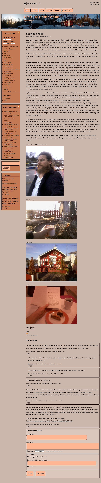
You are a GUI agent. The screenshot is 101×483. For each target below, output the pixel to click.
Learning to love (8, 67)
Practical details (8, 58)
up (27, 334)
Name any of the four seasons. (38, 461)
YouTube (4, 208)
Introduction (7, 98)
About (27, 10)
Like (27, 331)
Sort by (5, 41)
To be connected (8, 73)
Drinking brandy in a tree (11, 46)
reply (28, 353)
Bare (5, 60)
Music (42, 10)
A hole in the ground (9, 49)
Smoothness (7, 75)
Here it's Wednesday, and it (11, 111)
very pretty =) (7, 150)
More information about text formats (54, 452)
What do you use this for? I (11, 146)
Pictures (57, 10)
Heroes (6, 89)
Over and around (8, 82)
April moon (7, 51)
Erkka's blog (67, 10)
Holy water (7, 55)
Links (5, 100)
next (14, 91)
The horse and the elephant (11, 69)
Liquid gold (7, 84)
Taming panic (7, 71)
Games (34, 10)
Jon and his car (8, 64)
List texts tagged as (9, 37)
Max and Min (7, 62)
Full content (5, 194)
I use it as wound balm (10, 142)
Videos (49, 10)
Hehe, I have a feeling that (11, 115)
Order (12, 41)
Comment (30, 442)
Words (5, 53)
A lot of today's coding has (11, 128)
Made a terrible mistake (10, 139)
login (91, 4)
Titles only (5, 192)
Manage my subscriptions (9, 183)
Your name (30, 434)
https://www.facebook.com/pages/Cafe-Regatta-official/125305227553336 (49, 421)
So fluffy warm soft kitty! (10, 131)
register (97, 4)
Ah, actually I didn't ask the (11, 135)
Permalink (28, 351)
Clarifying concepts (9, 78)
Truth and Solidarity (9, 80)
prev (4, 91)
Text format (31, 452)
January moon (8, 87)
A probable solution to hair (11, 124)
